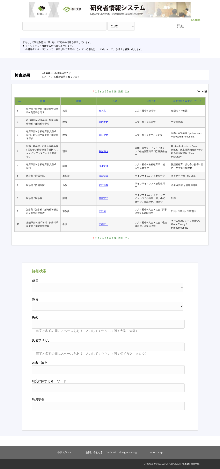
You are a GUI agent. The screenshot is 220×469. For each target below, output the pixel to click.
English (196, 19)
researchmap (156, 452)
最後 (120, 91)
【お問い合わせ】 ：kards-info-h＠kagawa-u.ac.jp (110, 452)
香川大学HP (64, 452)
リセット (174, 419)
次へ (127, 91)
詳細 (180, 26)
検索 (152, 26)
